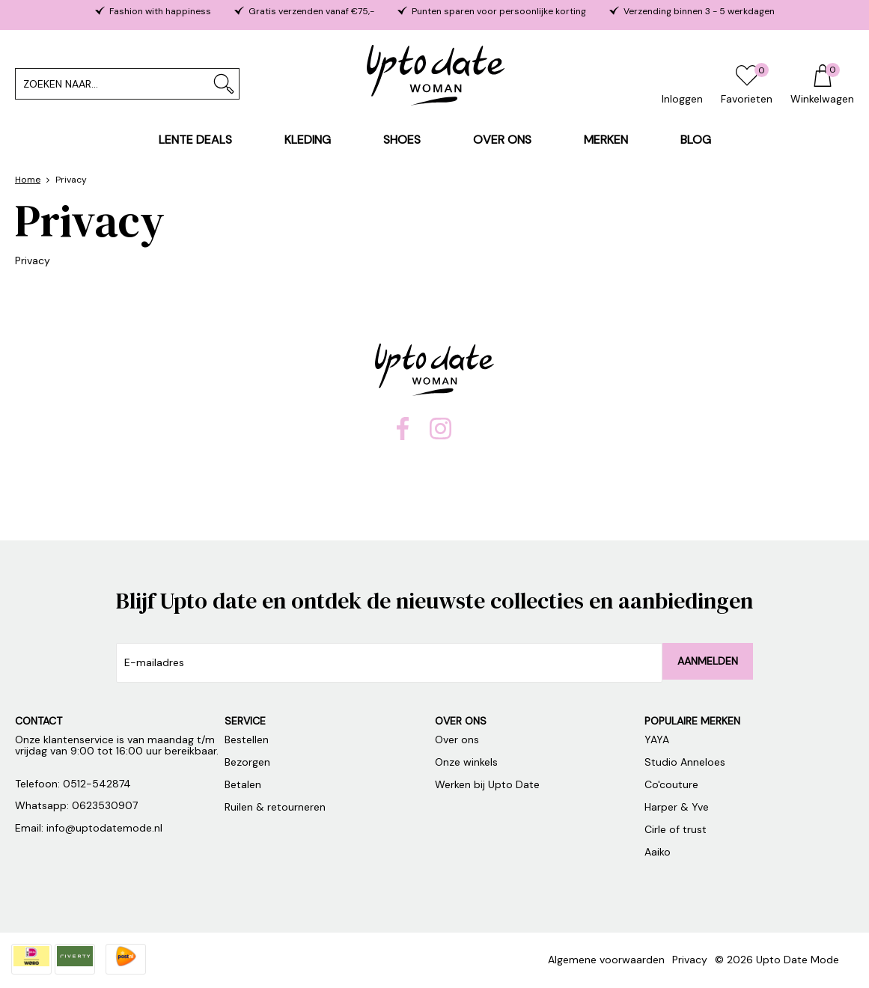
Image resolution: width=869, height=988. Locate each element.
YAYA (656, 739)
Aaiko (659, 852)
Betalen (243, 784)
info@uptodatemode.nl (104, 828)
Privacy (689, 959)
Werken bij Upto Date (487, 784)
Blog (695, 139)
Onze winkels (466, 762)
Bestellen (247, 739)
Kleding (307, 139)
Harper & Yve (676, 807)
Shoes (402, 139)
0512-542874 (97, 783)
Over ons (502, 139)
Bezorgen (247, 762)
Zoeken (224, 84)
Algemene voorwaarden (606, 959)
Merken (606, 139)
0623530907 (105, 805)
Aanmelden (707, 661)
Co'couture (672, 784)
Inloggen (682, 99)
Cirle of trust (677, 829)
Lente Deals (195, 139)
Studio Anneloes (684, 762)
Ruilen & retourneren (275, 807)
